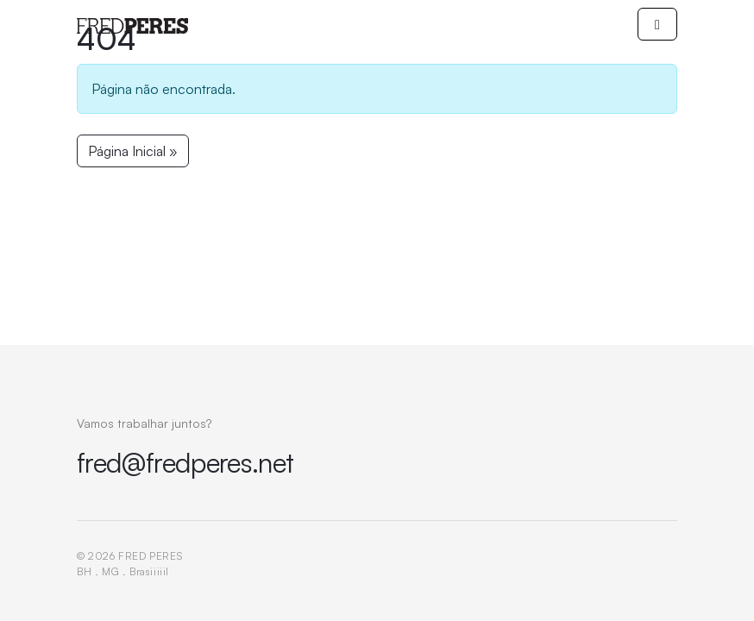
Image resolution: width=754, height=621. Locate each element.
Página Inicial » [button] (133, 151)
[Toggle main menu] (657, 24)
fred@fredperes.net (185, 462)
